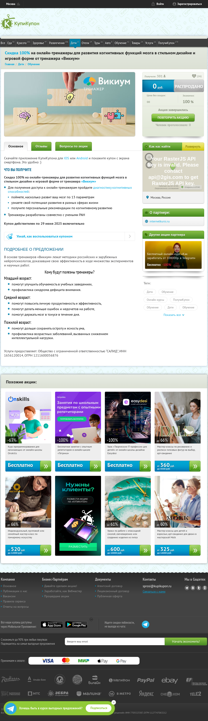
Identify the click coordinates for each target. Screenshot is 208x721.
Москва (10, 4)
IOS (67, 158)
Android (82, 158)
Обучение (122, 42)
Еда (10, 42)
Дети (75, 42)
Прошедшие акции (56, 596)
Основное (15, 146)
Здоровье (40, 42)
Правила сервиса (14, 601)
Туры (98, 42)
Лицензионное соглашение (167, 188)
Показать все (172, 315)
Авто (108, 42)
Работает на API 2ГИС (169, 186)
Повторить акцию (173, 117)
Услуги (150, 42)
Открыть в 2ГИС (192, 187)
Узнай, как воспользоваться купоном (45, 236)
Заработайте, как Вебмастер (63, 591)
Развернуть (193, 146)
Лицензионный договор (113, 591)
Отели (87, 42)
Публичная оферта (109, 596)
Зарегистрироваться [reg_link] (189, 4)
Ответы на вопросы (16, 607)
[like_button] (194, 76)
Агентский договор (110, 586)
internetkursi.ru (160, 221)
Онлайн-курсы (155, 299)
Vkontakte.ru (193, 588)
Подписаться (98, 708)
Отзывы (41, 146)
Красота (23, 42)
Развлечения (58, 42)
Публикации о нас (15, 591)
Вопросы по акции (74, 146)
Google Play (76, 624)
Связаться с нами (154, 591)
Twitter (199, 588)
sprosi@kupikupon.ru (157, 586)
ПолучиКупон (168, 42)
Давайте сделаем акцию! (60, 586)
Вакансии (9, 596)
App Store (52, 624)
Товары (137, 42)
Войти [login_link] (160, 4)
